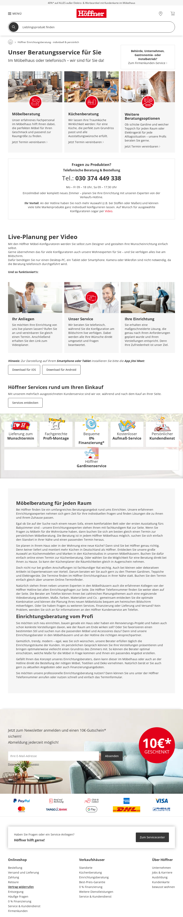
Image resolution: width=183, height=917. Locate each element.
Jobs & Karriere (162, 872)
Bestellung (15, 868)
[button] (13, 13)
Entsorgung (16, 892)
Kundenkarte (161, 882)
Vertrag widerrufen (21, 887)
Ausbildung (160, 877)
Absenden (112, 756)
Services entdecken (25, 403)
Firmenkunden (18, 911)
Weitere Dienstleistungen (96, 892)
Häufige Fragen (18, 896)
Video (108, 211)
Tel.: (91, 178)
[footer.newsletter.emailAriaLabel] (53, 756)
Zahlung (13, 877)
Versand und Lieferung (23, 872)
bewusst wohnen (163, 887)
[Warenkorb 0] (172, 13)
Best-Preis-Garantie (92, 882)
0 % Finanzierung (19, 901)
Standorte (85, 868)
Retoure (13, 882)
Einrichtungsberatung (94, 877)
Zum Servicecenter (152, 837)
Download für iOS (24, 370)
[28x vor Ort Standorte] (160, 13)
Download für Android (61, 370)
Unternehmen (161, 868)
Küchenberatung (90, 872)
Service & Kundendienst (24, 906)
